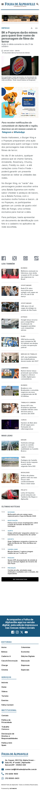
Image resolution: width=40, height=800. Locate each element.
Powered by (9, 788)
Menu (2, 4)
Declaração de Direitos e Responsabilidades (9, 736)
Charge (4, 665)
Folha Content (7, 705)
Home (4, 687)
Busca (37, 4)
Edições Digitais (28, 656)
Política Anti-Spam (7, 744)
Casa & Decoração (9, 661)
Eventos (4, 700)
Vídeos (4, 691)
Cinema (4, 670)
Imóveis (4, 682)
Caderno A (6, 656)
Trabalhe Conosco (5, 728)
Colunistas (25, 647)
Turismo (4, 696)
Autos (4, 647)
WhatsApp (19, 132)
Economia (25, 652)
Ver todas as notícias (20, 579)
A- (32, 28)
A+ (36, 28)
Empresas (25, 665)
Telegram (6, 132)
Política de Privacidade (6, 721)
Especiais (25, 670)
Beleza (4, 652)
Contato (4, 715)
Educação (25, 661)
